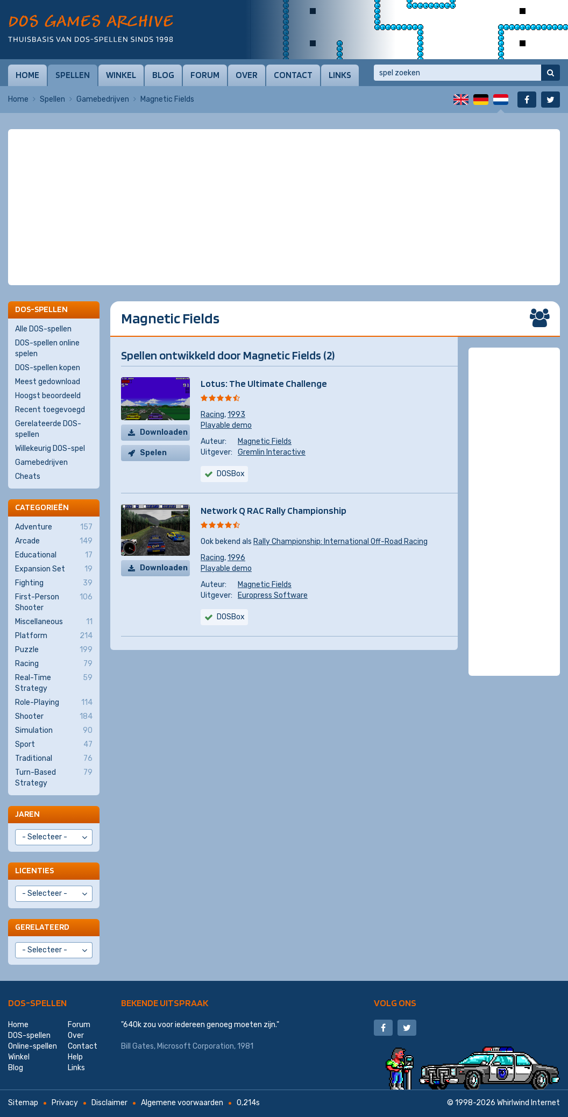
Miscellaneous (54, 622)
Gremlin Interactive (272, 452)
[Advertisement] (284, 156)
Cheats (27, 476)
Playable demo (226, 425)
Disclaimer (109, 1102)
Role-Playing (54, 702)
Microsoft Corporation (195, 1046)
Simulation (54, 730)
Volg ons (395, 1002)
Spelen (153, 452)
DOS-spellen (37, 1002)
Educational (54, 555)
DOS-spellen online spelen (47, 348)
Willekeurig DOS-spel (50, 448)
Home (27, 74)
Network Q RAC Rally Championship (273, 510)
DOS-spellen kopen (47, 367)
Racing (212, 414)
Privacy (65, 1102)
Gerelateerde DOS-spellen (48, 429)
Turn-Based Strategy (54, 777)
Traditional (54, 758)
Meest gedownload (47, 381)
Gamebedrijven (102, 99)
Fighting (54, 583)
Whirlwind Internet (528, 1102)
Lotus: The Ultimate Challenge (264, 383)
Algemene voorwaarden (182, 1102)
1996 (236, 557)
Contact (293, 74)
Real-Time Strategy (54, 683)
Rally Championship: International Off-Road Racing (340, 541)
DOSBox (231, 473)
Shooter (54, 716)
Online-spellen (32, 1046)
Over (247, 74)
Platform (54, 636)
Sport (54, 744)
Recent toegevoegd (50, 409)
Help (75, 1057)
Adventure (54, 527)
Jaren (27, 814)
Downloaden (164, 432)
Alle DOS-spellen (43, 329)
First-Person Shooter (54, 602)
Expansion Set (54, 569)
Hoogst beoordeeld (48, 395)
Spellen (72, 74)
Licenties (34, 870)
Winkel (121, 74)
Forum (204, 74)
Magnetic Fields (265, 441)
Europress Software (273, 595)
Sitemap (23, 1102)
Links (340, 74)
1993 (236, 414)
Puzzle (54, 650)
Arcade (54, 541)
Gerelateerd (42, 927)
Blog (163, 74)
